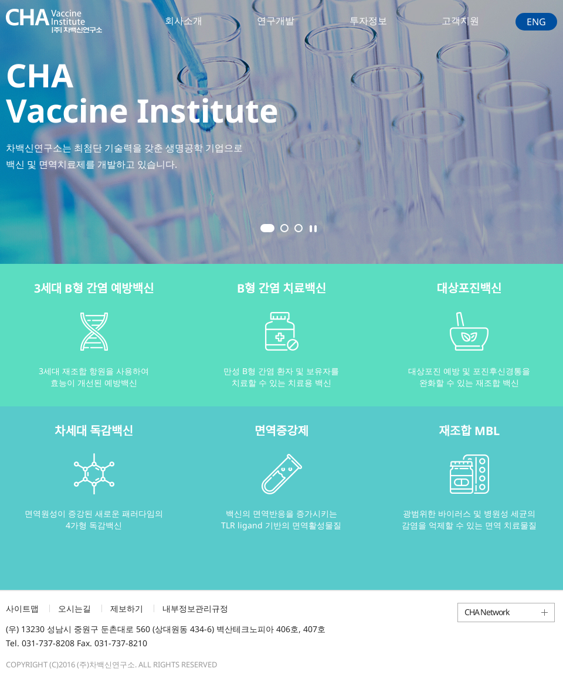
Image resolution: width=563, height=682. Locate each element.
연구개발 (275, 20)
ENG (536, 21)
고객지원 (460, 20)
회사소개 (183, 20)
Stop (313, 229)
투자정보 (368, 20)
